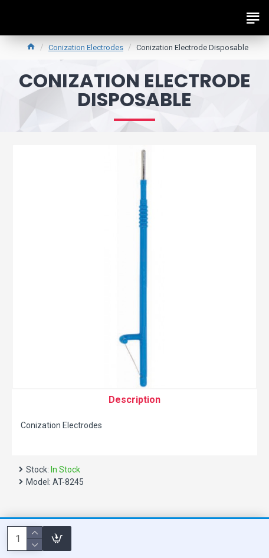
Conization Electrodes (85, 47)
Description (134, 399)
